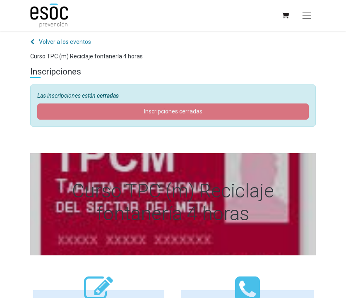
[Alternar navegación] (307, 15)
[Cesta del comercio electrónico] (285, 15)
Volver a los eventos (60, 41)
